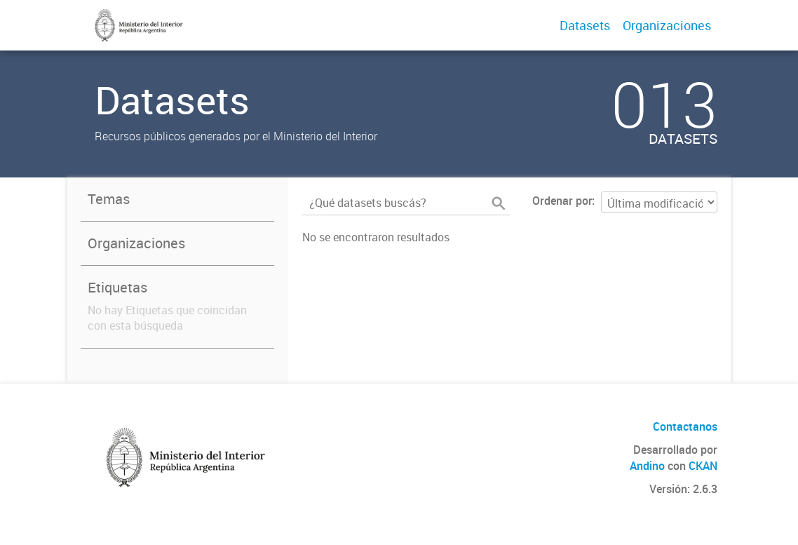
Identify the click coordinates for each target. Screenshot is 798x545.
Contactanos (685, 426)
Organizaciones (667, 25)
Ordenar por (562, 201)
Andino (647, 465)
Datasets (585, 25)
